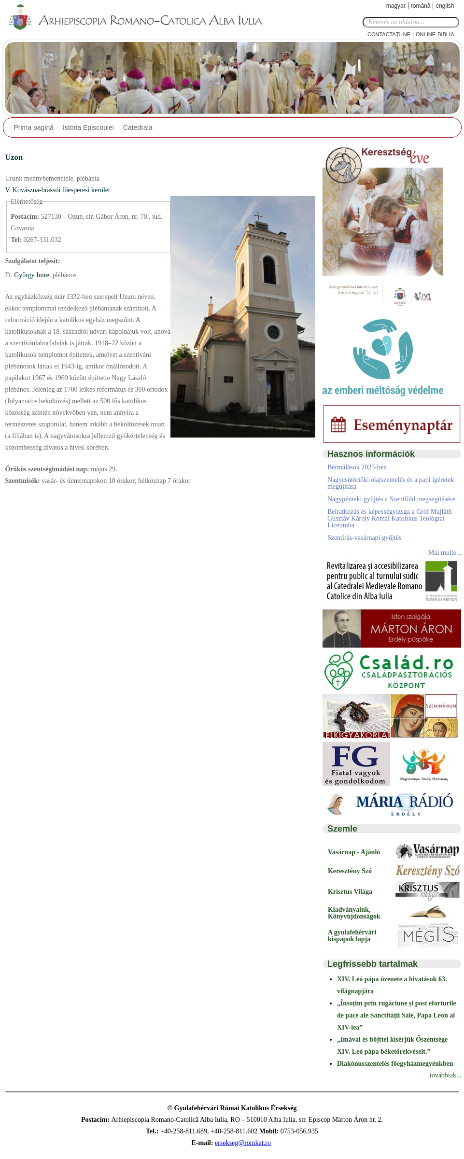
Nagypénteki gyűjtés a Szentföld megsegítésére (391, 499)
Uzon (14, 157)
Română (421, 5)
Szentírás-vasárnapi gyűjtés (364, 537)
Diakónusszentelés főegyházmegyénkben (395, 1063)
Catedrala (138, 127)
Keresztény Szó (350, 871)
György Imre (31, 275)
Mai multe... (444, 552)
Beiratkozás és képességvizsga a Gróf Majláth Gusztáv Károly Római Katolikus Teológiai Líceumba (389, 518)
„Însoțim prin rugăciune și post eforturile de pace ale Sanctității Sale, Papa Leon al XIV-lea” (396, 1015)
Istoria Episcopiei (88, 127)
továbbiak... (446, 1075)
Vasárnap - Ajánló (354, 852)
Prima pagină (34, 127)
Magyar (396, 5)
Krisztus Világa (350, 891)
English (445, 5)
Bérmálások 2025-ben (357, 467)
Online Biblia (435, 33)
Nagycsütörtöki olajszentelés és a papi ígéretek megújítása (390, 483)
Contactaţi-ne (388, 33)
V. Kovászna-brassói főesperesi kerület (57, 190)
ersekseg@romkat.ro (243, 1142)
